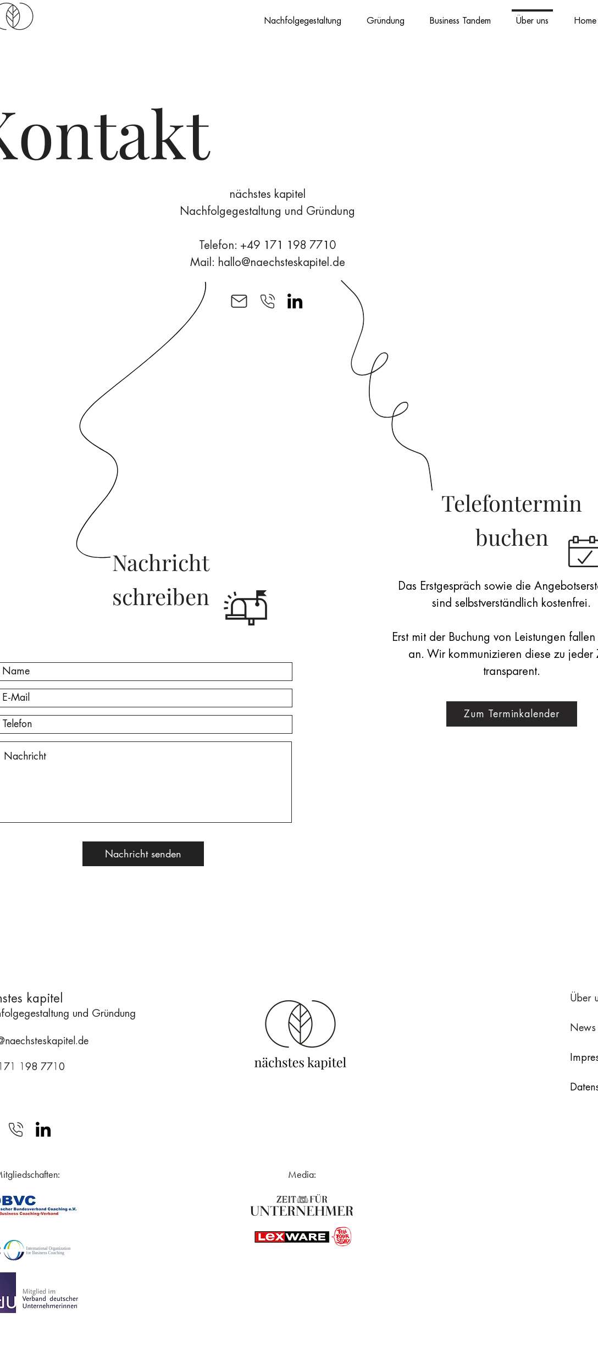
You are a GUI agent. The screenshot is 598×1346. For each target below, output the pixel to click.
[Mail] (239, 301)
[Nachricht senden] (143, 853)
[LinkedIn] (295, 301)
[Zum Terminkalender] (511, 714)
